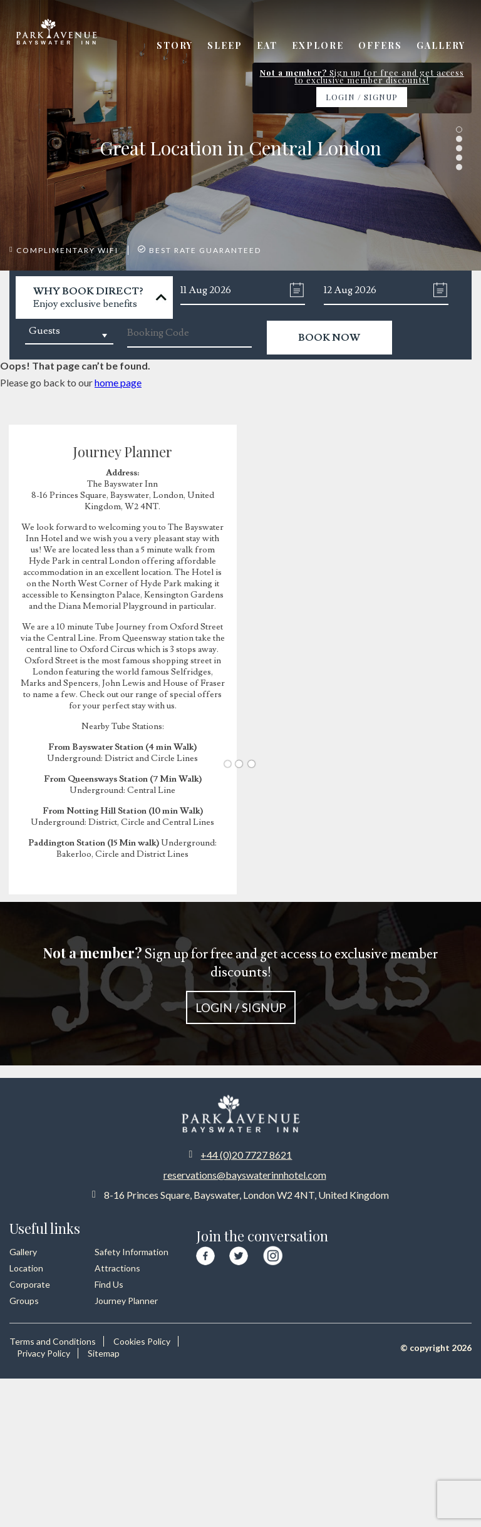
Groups (24, 1300)
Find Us (109, 1284)
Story (175, 45)
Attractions (117, 1268)
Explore (318, 45)
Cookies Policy (141, 1341)
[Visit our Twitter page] (238, 1254)
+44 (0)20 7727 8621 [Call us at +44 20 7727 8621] (246, 1155)
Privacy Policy (43, 1353)
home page (118, 382)
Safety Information (131, 1251)
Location (26, 1268)
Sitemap (104, 1353)
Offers (380, 45)
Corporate (29, 1284)
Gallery (440, 45)
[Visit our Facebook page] (205, 1254)
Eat (267, 45)
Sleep (224, 45)
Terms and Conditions (52, 1341)
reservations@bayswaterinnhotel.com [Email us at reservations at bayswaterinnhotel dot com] (244, 1175)
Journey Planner (126, 1300)
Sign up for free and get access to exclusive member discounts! (240, 983)
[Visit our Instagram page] (272, 1253)
